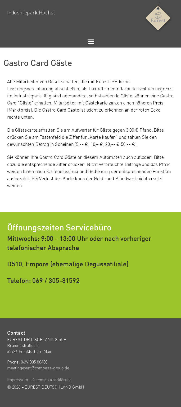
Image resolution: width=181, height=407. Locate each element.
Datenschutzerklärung (52, 380)
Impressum (17, 380)
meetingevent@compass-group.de (38, 368)
